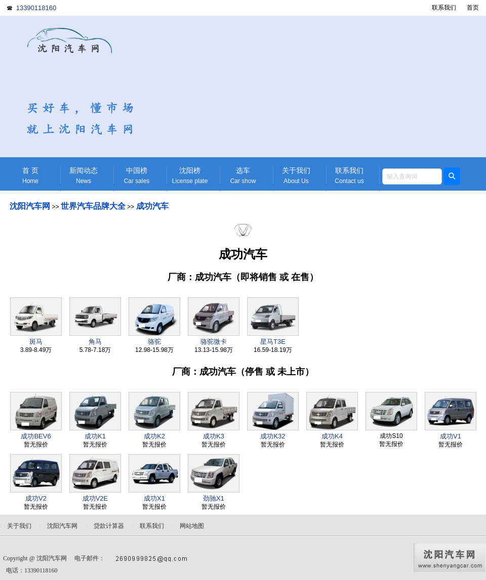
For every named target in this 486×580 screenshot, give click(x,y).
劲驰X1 (213, 498)
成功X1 (154, 498)
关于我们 (296, 176)
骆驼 (154, 341)
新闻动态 (83, 176)
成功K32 (272, 436)
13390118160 (36, 8)
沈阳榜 (189, 176)
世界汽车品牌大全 (93, 206)
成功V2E (95, 498)
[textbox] (412, 176)
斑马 (36, 341)
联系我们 (444, 7)
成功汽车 (152, 206)
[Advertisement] (321, 86)
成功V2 (36, 498)
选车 (243, 176)
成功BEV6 (36, 436)
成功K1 (95, 436)
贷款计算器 (109, 525)
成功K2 (154, 436)
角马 (95, 341)
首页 (473, 7)
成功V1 (450, 436)
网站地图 (192, 525)
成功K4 (332, 436)
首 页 (30, 176)
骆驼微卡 (213, 341)
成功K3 (213, 436)
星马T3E (273, 341)
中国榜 (136, 176)
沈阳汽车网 (30, 206)
